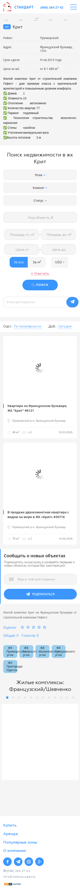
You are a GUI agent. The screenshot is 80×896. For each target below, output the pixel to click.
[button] (59, 262)
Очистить (41, 273)
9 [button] (55, 697)
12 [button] (73, 697)
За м (37, 262)
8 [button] (49, 697)
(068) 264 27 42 (51, 7)
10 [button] (61, 697)
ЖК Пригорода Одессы (11, 666)
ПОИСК (42, 285)
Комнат (40, 187)
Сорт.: (7, 326)
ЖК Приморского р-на (11, 651)
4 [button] (25, 697)
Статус (40, 200)
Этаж (40, 175)
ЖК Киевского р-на (28, 651)
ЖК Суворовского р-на (60, 651)
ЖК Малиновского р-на (44, 651)
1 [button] (7, 697)
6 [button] (37, 697)
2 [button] (13, 697)
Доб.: (52, 326)
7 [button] (43, 697)
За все (19, 262)
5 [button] (31, 697)
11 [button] (67, 697)
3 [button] (19, 697)
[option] (40, 368)
